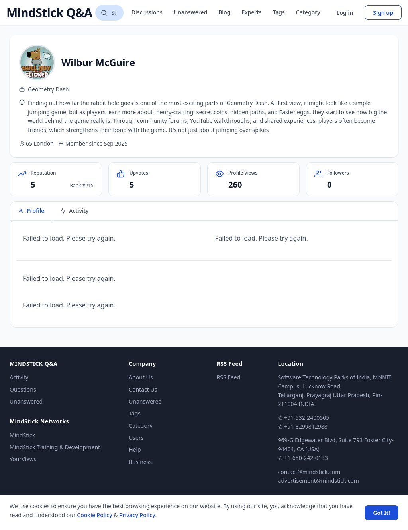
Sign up (383, 12)
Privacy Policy (137, 515)
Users (136, 437)
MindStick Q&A (49, 13)
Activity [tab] (74, 210)
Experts (251, 12)
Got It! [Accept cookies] (381, 512)
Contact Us (143, 389)
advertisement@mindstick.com (318, 480)
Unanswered (190, 12)
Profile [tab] (31, 210)
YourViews (23, 459)
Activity (19, 377)
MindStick (22, 435)
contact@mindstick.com (309, 472)
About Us (141, 377)
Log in (345, 12)
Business (140, 462)
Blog (224, 12)
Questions (23, 389)
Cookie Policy (94, 515)
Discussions (147, 12)
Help (135, 449)
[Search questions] (109, 13)
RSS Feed (228, 377)
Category (308, 12)
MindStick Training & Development (55, 447)
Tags (279, 12)
